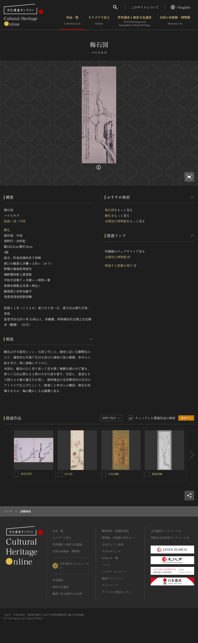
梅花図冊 (26, 474)
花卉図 (68, 474)
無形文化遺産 (60, 587)
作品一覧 (72, 21)
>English (180, 7)
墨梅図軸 (157, 474)
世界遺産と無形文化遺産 (135, 21)
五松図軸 (113, 474)
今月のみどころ (111, 551)
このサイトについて (145, 7)
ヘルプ (106, 565)
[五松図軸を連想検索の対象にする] (103, 474)
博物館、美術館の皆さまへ (118, 538)
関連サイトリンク (112, 578)
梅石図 (109, 209)
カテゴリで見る (99, 21)
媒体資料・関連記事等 (115, 531)
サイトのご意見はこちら (116, 592)
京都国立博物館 (115, 221)
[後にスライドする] (190, 454)
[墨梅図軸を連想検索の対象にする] (147, 474)
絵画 (7, 221)
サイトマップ (110, 585)
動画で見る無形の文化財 (67, 594)
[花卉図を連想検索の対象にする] (59, 474)
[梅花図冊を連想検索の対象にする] (16, 474)
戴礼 (7, 229)
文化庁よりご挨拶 (112, 544)
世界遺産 (57, 580)
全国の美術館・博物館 (174, 21)
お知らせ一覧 (110, 558)
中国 (22, 221)
